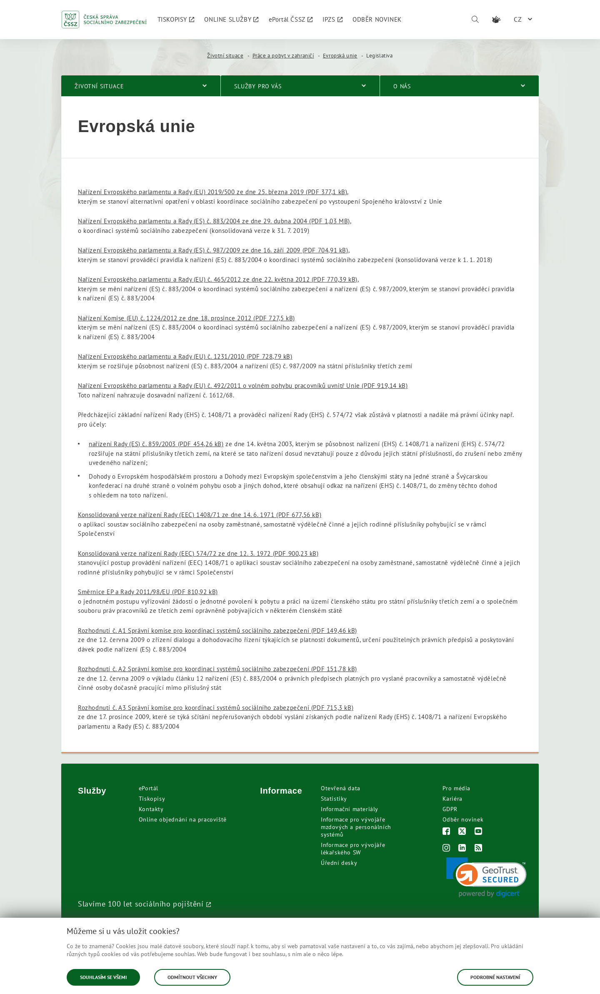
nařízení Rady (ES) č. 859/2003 (156, 444)
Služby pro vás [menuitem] (258, 86)
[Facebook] (446, 832)
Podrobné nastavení (495, 977)
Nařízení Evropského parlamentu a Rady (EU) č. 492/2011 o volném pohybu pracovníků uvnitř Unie (243, 386)
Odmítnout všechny (192, 977)
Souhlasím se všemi (103, 977)
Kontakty (151, 809)
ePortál (148, 788)
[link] (486, 878)
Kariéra (452, 798)
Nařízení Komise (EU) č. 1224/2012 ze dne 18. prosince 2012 (186, 318)
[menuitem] (176, 19)
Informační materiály (349, 809)
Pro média (456, 788)
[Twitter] (462, 832)
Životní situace (225, 55)
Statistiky (334, 798)
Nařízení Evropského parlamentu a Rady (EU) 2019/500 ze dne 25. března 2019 (212, 192)
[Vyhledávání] (475, 19)
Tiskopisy (152, 798)
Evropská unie (340, 55)
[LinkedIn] (462, 849)
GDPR (450, 809)
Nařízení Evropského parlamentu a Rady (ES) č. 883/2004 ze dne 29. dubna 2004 (214, 221)
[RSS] (478, 849)
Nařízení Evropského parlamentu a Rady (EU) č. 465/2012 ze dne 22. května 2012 (218, 279)
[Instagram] (446, 849)
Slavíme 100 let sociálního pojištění (141, 904)
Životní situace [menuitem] (99, 86)
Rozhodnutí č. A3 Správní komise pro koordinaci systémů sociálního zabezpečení (215, 708)
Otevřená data (340, 788)
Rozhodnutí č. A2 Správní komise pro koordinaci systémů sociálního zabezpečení (217, 669)
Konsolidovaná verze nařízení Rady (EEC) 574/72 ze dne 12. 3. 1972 (198, 553)
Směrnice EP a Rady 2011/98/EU (148, 592)
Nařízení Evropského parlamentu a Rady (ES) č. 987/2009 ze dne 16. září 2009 (213, 250)
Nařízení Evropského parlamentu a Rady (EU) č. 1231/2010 (185, 356)
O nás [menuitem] (402, 86)
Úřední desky (339, 863)
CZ (518, 19)
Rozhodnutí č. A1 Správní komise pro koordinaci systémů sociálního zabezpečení (217, 630)
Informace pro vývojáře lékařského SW (353, 848)
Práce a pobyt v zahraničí (283, 55)
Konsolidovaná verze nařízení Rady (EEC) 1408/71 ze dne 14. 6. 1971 (199, 515)
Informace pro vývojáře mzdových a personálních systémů (356, 827)
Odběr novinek (463, 819)
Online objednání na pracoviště (183, 819)
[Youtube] (478, 832)
